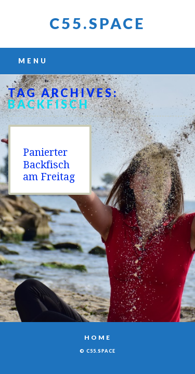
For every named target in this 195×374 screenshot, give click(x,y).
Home (97, 337)
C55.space (97, 23)
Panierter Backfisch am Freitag (49, 164)
